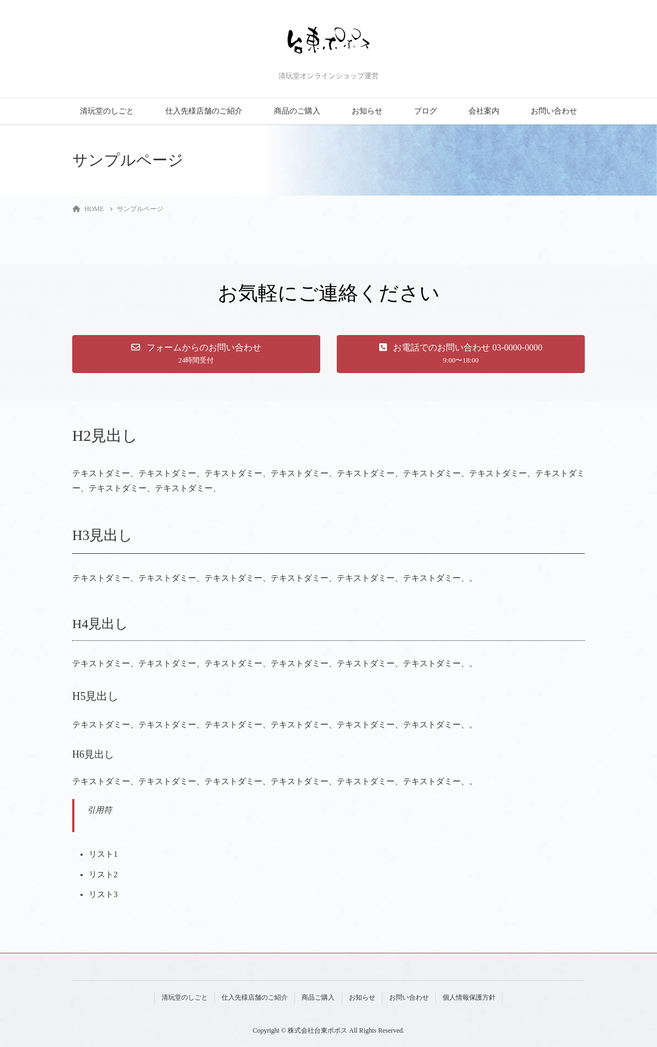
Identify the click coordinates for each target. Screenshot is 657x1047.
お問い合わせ (554, 111)
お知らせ (367, 111)
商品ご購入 (318, 997)
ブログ (425, 111)
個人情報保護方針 (469, 997)
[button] (196, 354)
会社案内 (483, 111)
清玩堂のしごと (107, 111)
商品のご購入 (297, 111)
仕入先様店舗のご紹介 (204, 111)
